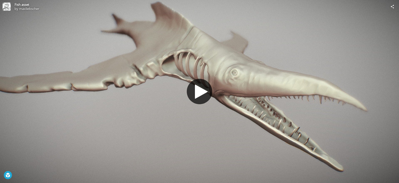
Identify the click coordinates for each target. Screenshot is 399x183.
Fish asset (22, 4)
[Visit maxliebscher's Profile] (7, 7)
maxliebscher (29, 8)
